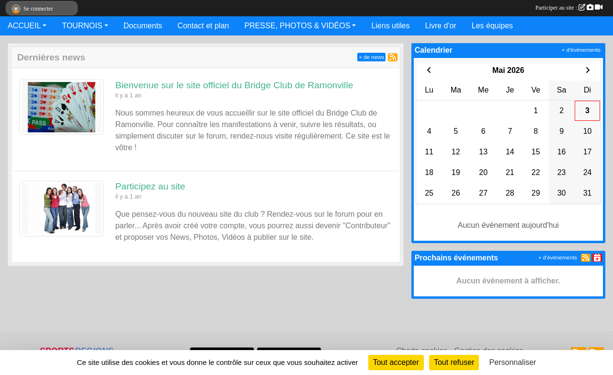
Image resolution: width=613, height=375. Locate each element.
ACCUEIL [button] (24, 26)
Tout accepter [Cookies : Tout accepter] (396, 362)
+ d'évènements (581, 50)
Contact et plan (203, 26)
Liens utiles (390, 26)
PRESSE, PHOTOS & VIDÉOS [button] (297, 26)
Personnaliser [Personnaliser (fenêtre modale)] (512, 362)
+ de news (371, 57)
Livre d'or (440, 26)
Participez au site (150, 186)
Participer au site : (568, 7)
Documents (143, 26)
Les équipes (492, 26)
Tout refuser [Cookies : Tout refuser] (454, 362)
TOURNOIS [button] (82, 26)
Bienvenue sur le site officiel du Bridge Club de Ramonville (234, 85)
